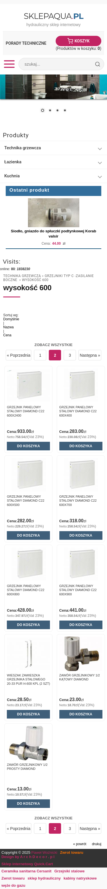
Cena (7, 335)
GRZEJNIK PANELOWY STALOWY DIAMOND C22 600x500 (25, 501)
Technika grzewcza (22, 276)
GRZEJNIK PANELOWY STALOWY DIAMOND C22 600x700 (78, 501)
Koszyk (82, 41)
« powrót (79, 844)
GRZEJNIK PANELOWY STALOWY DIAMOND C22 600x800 (25, 590)
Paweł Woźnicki (44, 852)
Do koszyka (28, 446)
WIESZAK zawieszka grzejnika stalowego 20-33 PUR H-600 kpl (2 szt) (28, 679)
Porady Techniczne (26, 43)
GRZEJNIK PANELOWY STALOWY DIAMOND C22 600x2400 (25, 411)
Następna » (90, 355)
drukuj (96, 844)
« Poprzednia (19, 355)
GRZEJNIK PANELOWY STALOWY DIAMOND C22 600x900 (78, 590)
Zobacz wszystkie (54, 345)
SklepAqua (53, 16)
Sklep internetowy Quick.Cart (27, 864)
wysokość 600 (35, 280)
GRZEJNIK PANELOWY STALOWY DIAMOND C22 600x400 (78, 411)
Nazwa (8, 327)
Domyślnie (11, 319)
